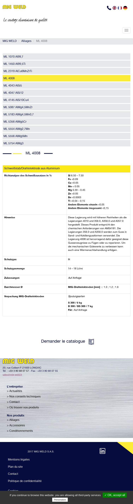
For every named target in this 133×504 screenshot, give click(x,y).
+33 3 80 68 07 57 (18, 371)
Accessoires (17, 425)
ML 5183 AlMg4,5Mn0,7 (19, 114)
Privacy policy (77, 499)
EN (115, 8)
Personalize (60, 499)
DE (126, 8)
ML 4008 (9, 78)
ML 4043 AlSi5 (13, 86)
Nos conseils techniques (25, 396)
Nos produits (15, 416)
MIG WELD (10, 41)
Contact (14, 402)
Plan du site (15, 467)
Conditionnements (21, 431)
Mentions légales (19, 460)
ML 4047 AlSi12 (13, 93)
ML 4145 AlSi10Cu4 (16, 100)
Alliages (26, 41)
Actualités (15, 391)
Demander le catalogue (63, 342)
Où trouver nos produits (24, 407)
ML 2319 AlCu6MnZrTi (18, 71)
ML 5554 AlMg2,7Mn (17, 129)
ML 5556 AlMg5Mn (16, 136)
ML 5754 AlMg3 (13, 143)
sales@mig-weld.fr (12, 374)
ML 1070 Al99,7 (13, 57)
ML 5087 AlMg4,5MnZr (18, 107)
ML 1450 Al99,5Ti (15, 64)
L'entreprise (15, 387)
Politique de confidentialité (25, 481)
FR (120, 8)
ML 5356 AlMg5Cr (15, 122)
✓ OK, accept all (114, 495)
